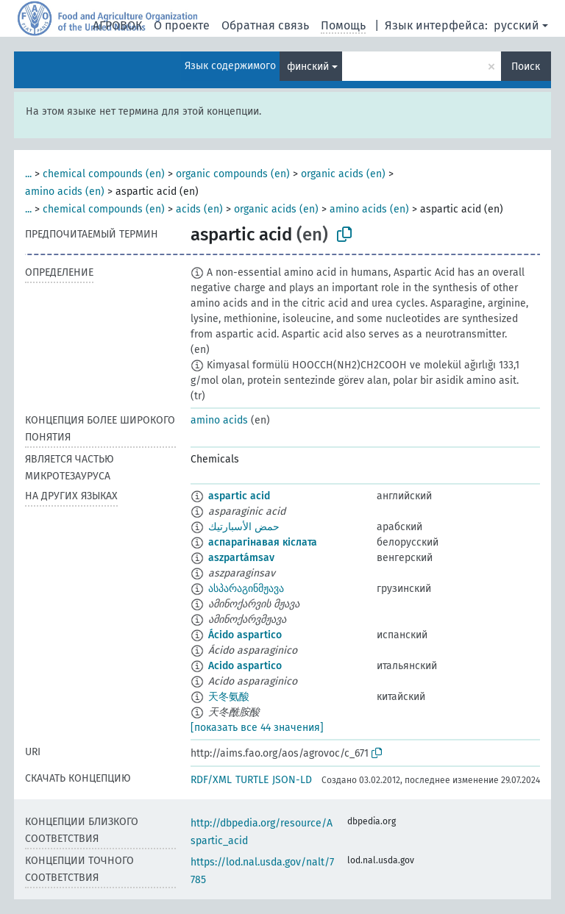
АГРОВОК (117, 25)
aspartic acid (239, 496)
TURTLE (252, 780)
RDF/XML (211, 780)
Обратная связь (265, 25)
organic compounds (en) (233, 174)
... (28, 174)
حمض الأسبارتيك (244, 527)
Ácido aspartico (245, 635)
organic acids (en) (343, 174)
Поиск (525, 66)
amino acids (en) (64, 191)
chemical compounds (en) (104, 174)
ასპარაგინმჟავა (246, 588)
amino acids (219, 420)
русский (516, 25)
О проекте (182, 25)
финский (308, 66)
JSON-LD (292, 780)
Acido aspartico (245, 666)
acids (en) (199, 209)
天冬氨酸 (228, 696)
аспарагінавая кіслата (262, 542)
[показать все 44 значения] (257, 727)
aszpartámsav (241, 557)
